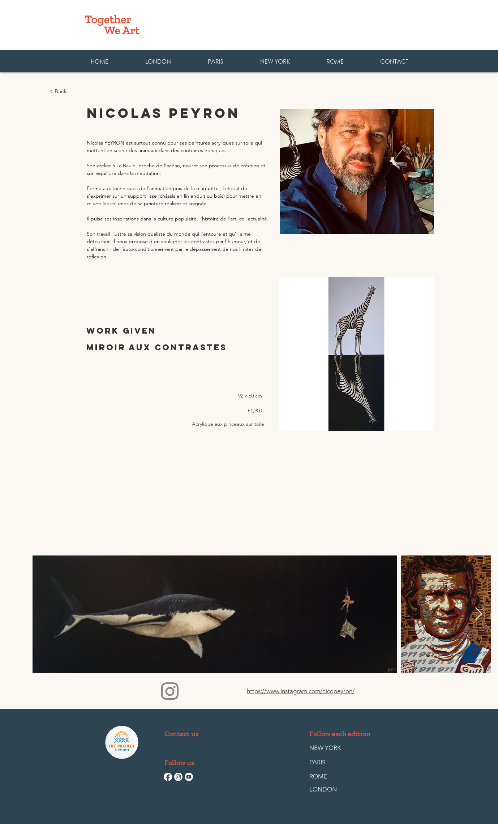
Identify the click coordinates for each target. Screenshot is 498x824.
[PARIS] (326, 762)
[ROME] (326, 776)
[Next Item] (479, 614)
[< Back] (72, 91)
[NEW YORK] (325, 748)
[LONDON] (326, 789)
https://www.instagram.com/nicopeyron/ (301, 691)
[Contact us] (181, 733)
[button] (335, 61)
